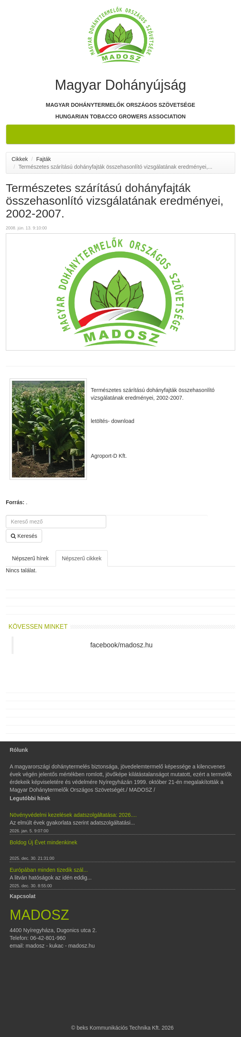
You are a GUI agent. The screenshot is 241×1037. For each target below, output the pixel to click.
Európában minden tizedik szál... (49, 870)
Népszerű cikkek (82, 558)
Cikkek (20, 159)
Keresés (24, 536)
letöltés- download (112, 421)
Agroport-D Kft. (109, 456)
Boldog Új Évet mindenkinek (43, 842)
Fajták (43, 159)
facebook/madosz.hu (121, 645)
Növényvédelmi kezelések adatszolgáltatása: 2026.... (73, 815)
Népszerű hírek (30, 558)
